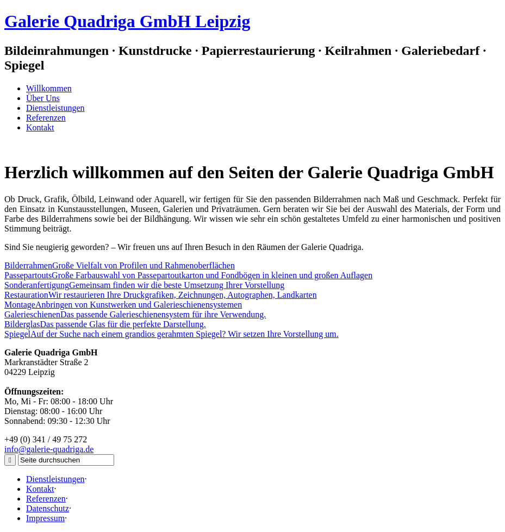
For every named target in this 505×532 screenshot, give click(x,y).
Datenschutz (47, 508)
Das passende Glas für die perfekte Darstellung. (105, 324)
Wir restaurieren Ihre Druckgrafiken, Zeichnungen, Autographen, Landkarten (160, 294)
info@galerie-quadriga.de (48, 449)
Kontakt (40, 127)
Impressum (45, 518)
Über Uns (43, 98)
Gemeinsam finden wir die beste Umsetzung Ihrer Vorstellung (144, 285)
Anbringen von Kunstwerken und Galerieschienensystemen (123, 304)
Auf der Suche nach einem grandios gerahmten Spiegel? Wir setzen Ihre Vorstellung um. (171, 334)
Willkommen (49, 88)
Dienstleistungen (55, 107)
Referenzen (46, 117)
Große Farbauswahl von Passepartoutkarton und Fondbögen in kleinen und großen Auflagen (188, 275)
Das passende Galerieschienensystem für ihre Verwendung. (135, 314)
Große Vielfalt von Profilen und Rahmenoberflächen (119, 265)
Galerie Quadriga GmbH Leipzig (127, 21)
